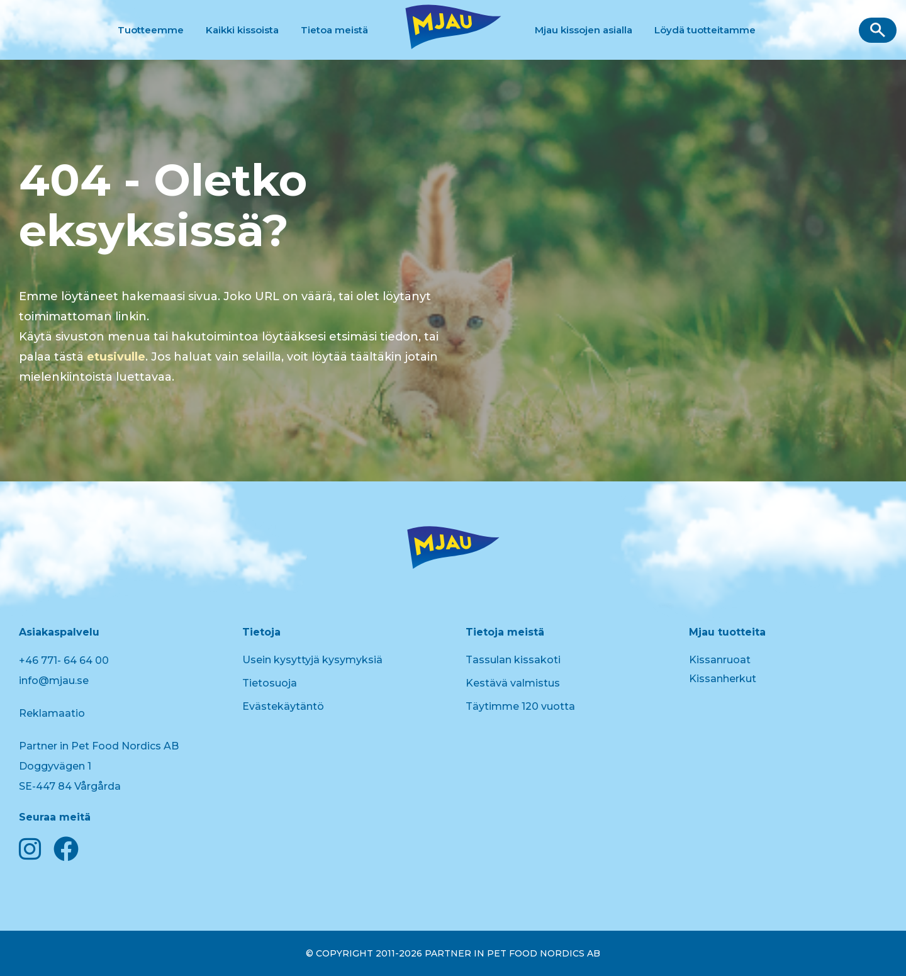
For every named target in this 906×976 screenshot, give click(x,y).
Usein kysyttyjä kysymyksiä (312, 660)
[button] (878, 30)
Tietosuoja (269, 683)
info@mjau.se (54, 681)
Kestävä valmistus (513, 683)
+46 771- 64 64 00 (64, 660)
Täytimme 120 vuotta (520, 706)
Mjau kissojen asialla (583, 30)
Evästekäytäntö (283, 706)
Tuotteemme (151, 30)
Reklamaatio (52, 713)
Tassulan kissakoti (513, 660)
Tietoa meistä (334, 30)
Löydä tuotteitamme (705, 30)
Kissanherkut (722, 679)
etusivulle (116, 357)
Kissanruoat (720, 660)
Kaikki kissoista (242, 30)
